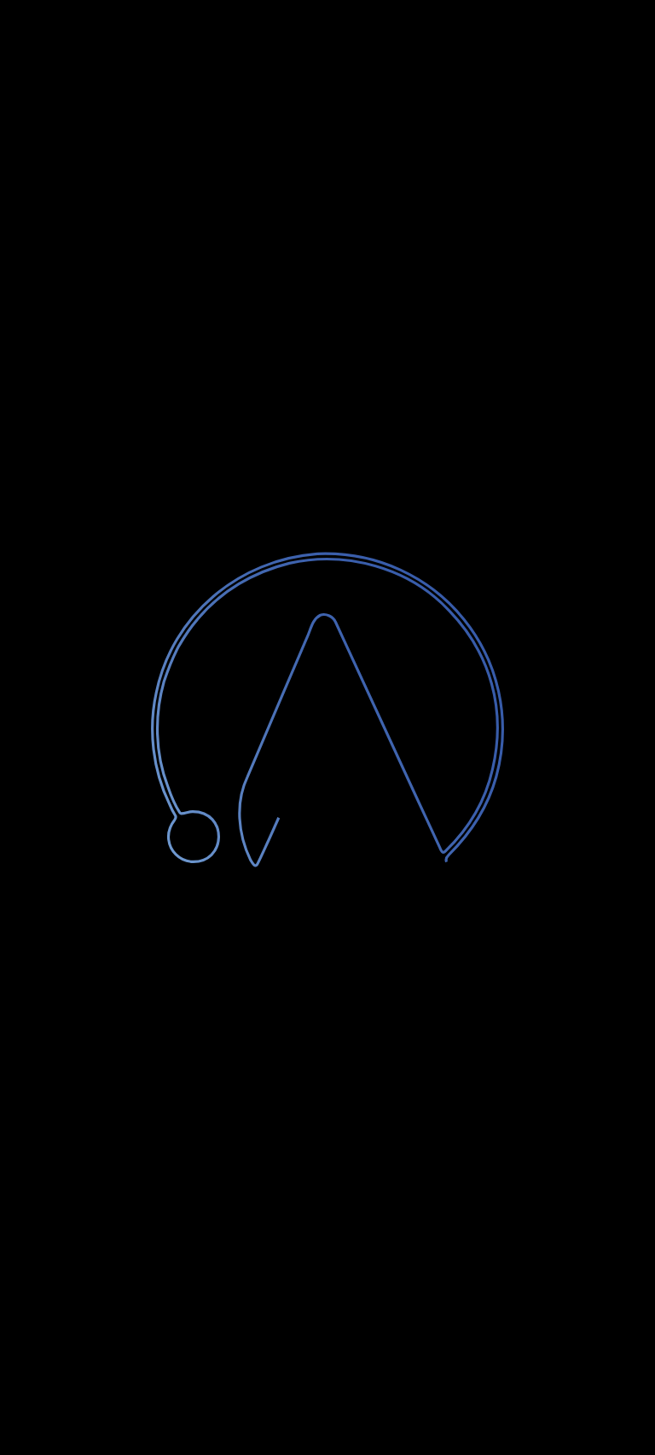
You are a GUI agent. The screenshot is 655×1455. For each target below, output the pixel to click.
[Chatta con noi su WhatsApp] (611, 1411)
